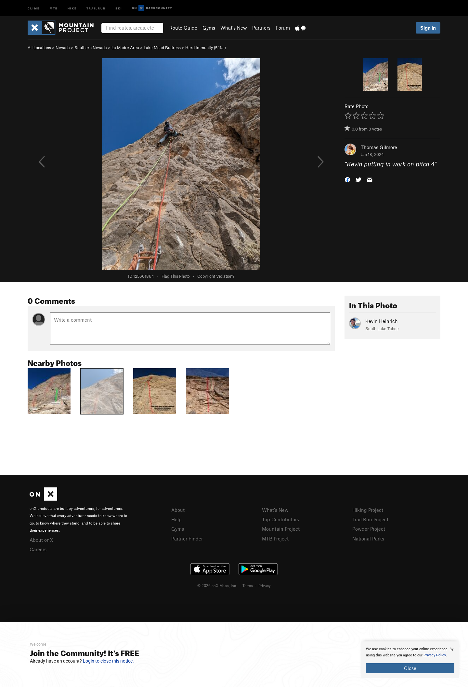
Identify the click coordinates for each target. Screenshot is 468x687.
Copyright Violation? (215, 276)
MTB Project (275, 538)
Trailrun (96, 8)
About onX (41, 540)
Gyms (208, 28)
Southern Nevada (90, 47)
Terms (247, 585)
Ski (118, 8)
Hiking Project (367, 510)
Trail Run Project (370, 519)
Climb (34, 8)
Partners (261, 28)
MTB (54, 8)
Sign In (428, 28)
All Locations (39, 47)
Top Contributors (280, 519)
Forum (283, 28)
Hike (72, 8)
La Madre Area (125, 47)
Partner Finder (187, 538)
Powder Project (368, 529)
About (178, 510)
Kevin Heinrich (381, 321)
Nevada (63, 47)
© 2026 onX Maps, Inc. (217, 585)
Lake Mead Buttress (162, 47)
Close (410, 668)
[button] (347, 179)
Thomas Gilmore (379, 147)
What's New (233, 28)
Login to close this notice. (108, 661)
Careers (38, 549)
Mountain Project (281, 529)
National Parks (368, 538)
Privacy (264, 585)
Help (176, 519)
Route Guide (183, 28)
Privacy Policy (434, 655)
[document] (410, 659)
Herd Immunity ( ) (205, 47)
